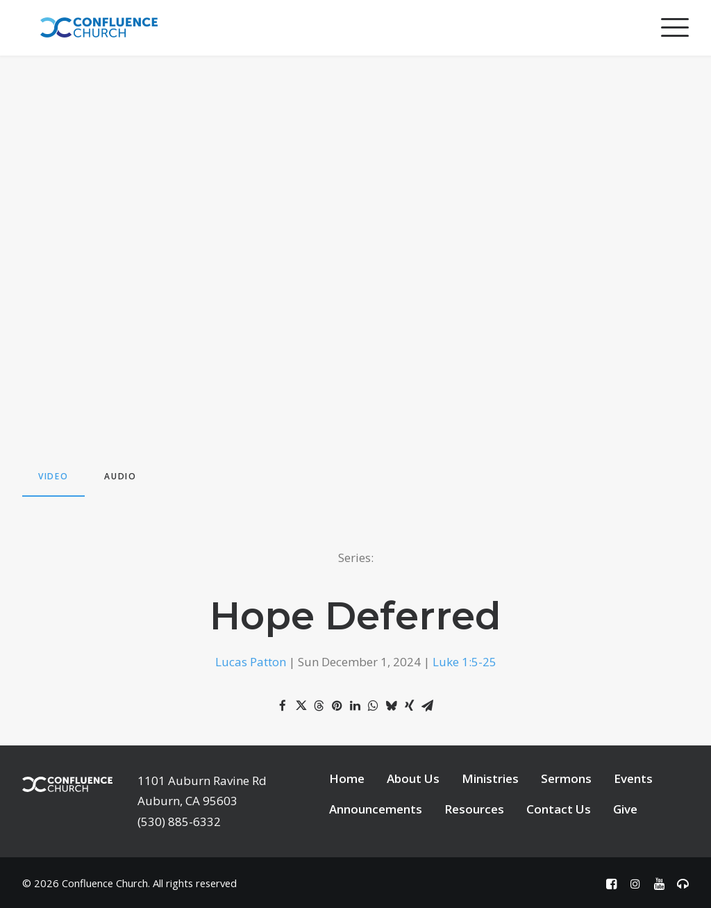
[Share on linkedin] (354, 705)
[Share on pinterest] (336, 705)
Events (633, 778)
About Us (413, 778)
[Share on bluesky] (391, 705)
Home (347, 778)
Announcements (375, 809)
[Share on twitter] (300, 705)
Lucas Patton (250, 662)
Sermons (566, 778)
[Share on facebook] (282, 705)
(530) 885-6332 (179, 821)
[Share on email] (427, 705)
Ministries (490, 778)
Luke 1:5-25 (464, 662)
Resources (474, 809)
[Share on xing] (409, 705)
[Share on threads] (318, 705)
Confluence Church (105, 883)
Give (625, 809)
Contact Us (558, 809)
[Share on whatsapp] (373, 705)
